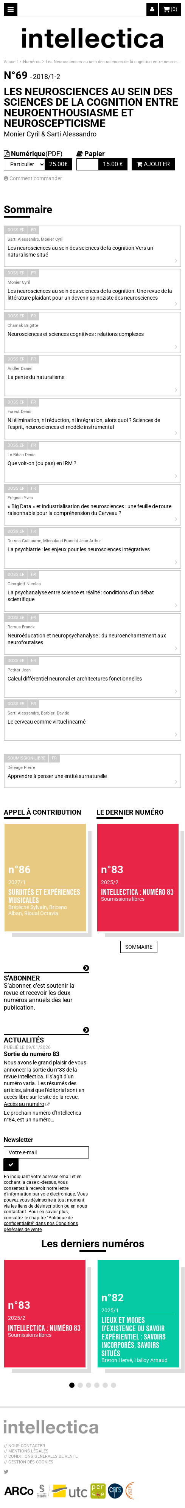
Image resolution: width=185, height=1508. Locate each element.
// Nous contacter (24, 1445)
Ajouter (153, 164)
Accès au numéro (24, 1104)
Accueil (11, 61)
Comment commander (33, 178)
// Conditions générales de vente (41, 1456)
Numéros (32, 61)
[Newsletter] (46, 1152)
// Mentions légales (26, 1451)
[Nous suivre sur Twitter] (6, 1472)
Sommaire (138, 947)
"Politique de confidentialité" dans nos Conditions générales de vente (41, 1223)
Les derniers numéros (92, 1243)
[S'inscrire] (11, 1164)
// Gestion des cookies (28, 1462)
